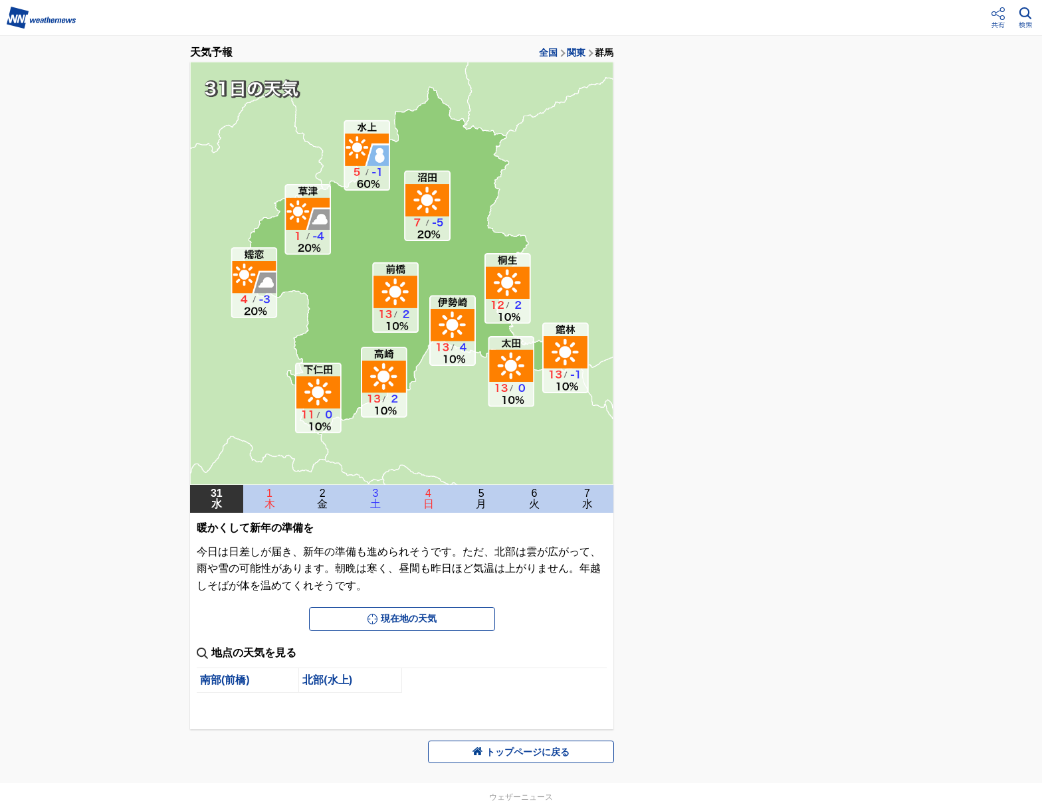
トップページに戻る (521, 752)
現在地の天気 (402, 618)
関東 (576, 52)
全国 (548, 52)
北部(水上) (327, 679)
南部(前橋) (225, 679)
